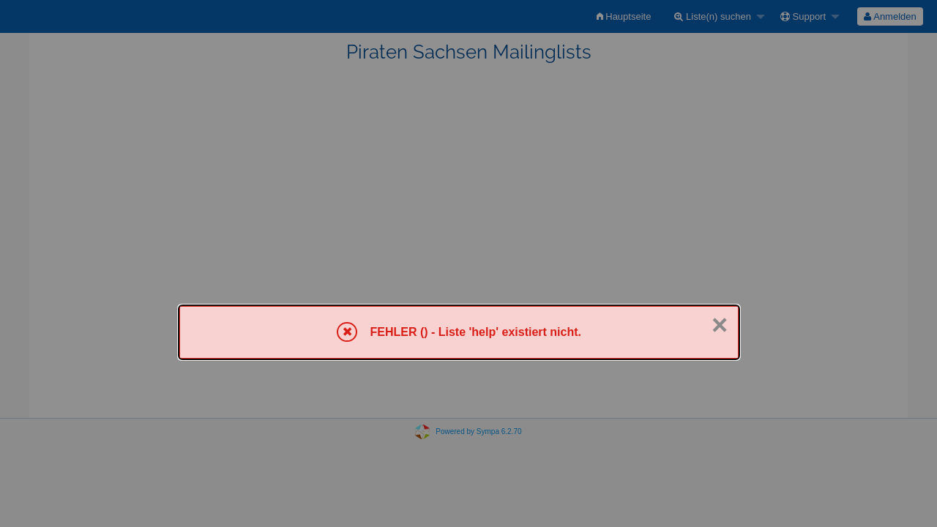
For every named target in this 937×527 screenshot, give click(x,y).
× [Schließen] (720, 325)
